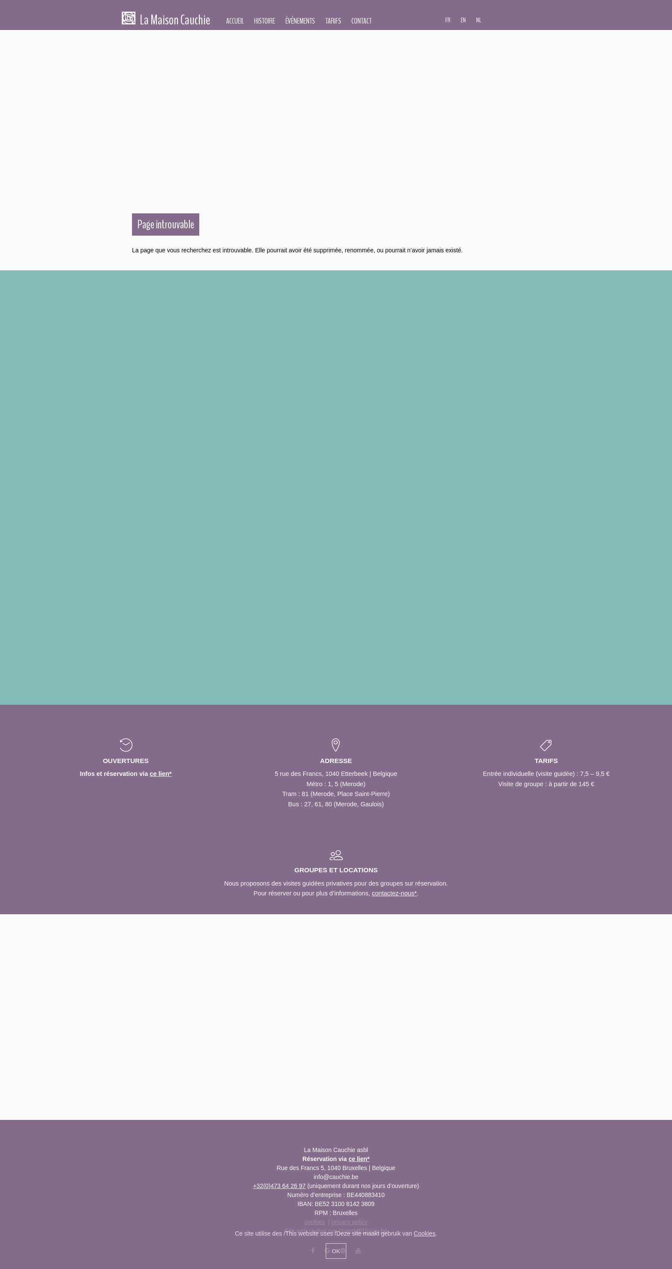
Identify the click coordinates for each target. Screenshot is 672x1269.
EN (463, 20)
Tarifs (333, 21)
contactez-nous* (394, 893)
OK (336, 1251)
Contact (361, 21)
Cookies (424, 1233)
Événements (300, 21)
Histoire (264, 21)
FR (447, 20)
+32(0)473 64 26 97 (279, 1185)
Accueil (235, 21)
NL (478, 20)
